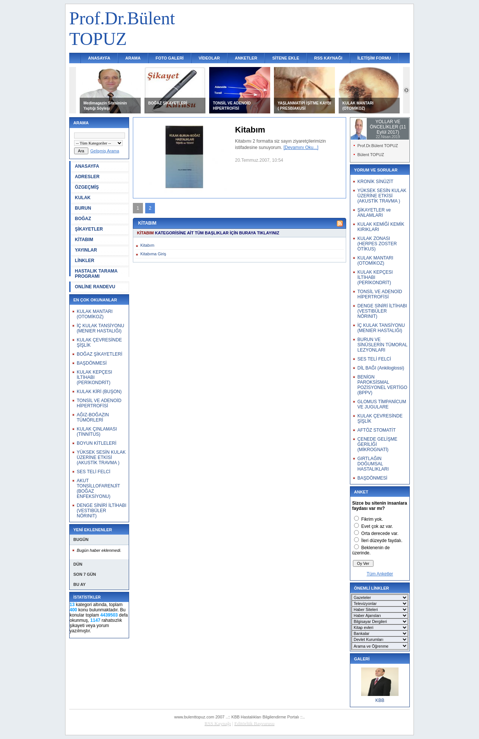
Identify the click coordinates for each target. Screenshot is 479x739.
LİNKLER (84, 260)
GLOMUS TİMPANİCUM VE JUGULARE (381, 404)
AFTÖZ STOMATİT (376, 430)
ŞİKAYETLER (89, 229)
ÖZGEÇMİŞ (87, 187)
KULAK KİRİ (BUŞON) (99, 391)
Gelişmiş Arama (104, 151)
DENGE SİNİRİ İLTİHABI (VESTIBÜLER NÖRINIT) (101, 510)
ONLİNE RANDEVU (95, 286)
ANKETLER (246, 58)
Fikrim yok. (372, 519)
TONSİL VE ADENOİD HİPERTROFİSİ (99, 403)
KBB (379, 700)
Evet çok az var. (377, 526)
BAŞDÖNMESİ (92, 363)
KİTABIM (84, 239)
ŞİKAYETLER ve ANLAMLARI (374, 212)
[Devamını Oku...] (300, 147)
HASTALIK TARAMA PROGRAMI (96, 273)
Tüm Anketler (380, 574)
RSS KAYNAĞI (328, 58)
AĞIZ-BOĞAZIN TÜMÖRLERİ (93, 417)
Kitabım (147, 245)
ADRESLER (87, 176)
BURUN (83, 208)
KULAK (83, 197)
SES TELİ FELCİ (93, 471)
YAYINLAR (86, 250)
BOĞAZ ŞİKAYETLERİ (167, 103)
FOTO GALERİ (170, 58)
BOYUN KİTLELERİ (96, 443)
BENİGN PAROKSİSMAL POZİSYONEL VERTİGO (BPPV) (382, 384)
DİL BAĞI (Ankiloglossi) (380, 368)
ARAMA (133, 58)
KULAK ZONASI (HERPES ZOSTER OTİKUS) (377, 244)
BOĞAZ (83, 218)
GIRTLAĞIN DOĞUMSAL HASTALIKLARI (373, 464)
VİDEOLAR (209, 58)
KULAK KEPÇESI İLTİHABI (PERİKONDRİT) (94, 377)
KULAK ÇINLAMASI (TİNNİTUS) (97, 431)
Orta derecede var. (379, 533)
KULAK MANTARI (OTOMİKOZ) (95, 314)
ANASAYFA (99, 58)
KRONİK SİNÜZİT (375, 181)
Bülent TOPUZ (370, 154)
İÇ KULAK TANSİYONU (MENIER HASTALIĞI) (100, 328)
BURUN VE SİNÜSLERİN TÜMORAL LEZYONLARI (382, 345)
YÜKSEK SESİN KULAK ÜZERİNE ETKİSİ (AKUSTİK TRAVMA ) (101, 457)
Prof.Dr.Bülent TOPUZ (377, 145)
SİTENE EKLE (285, 58)
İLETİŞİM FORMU (374, 58)
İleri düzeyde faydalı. (381, 540)
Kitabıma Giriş (153, 254)
